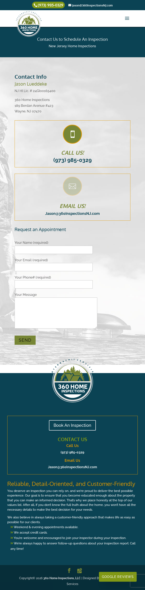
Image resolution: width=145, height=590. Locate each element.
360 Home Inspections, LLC (62, 578)
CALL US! (72, 152)
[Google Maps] (79, 570)
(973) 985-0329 (72, 160)
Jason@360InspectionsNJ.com (72, 213)
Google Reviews (118, 577)
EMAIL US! (72, 205)
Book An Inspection (72, 425)
